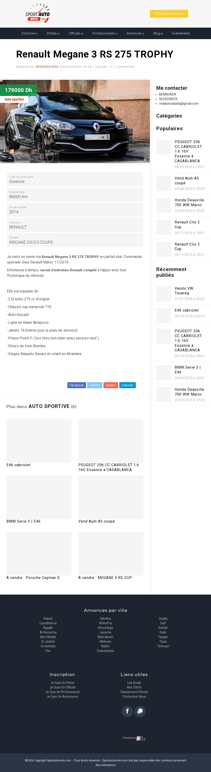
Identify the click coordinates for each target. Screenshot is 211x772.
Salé (163, 632)
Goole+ (111, 385)
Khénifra (105, 623)
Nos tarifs (134, 687)
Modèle (13, 237)
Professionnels (104, 33)
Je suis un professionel (62, 692)
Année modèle (18, 207)
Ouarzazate (105, 651)
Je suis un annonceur (62, 696)
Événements (181, 33)
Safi (163, 623)
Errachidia (48, 646)
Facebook (77, 385)
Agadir (48, 628)
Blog (158, 33)
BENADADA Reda (47, 66)
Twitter (94, 385)
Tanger (163, 637)
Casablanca (48, 623)
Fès (48, 651)
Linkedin (128, 385)
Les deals (134, 683)
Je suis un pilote (62, 683)
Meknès (105, 641)
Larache (105, 632)
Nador (105, 646)
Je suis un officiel (62, 687)
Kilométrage (17, 192)
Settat (163, 628)
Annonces (135, 33)
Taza (163, 641)
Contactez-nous (134, 696)
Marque (14, 222)
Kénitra (105, 618)
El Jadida (48, 641)
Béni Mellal (48, 637)
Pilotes (53, 33)
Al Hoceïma (48, 632)
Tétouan (163, 646)
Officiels (76, 33)
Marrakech (105, 637)
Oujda (163, 618)
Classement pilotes (134, 692)
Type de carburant (21, 177)
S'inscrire (29, 33)
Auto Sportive (14, 99)
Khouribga (105, 628)
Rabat (48, 618)
